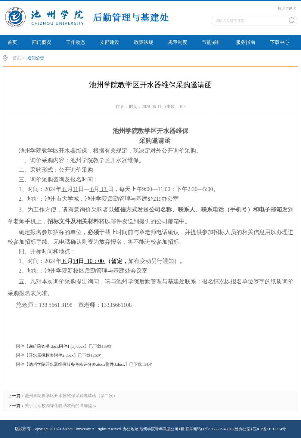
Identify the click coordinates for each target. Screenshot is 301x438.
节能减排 (211, 42)
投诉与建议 (287, 8)
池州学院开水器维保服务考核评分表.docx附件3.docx (77, 364)
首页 (12, 42)
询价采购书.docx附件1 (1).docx (57, 346)
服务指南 (245, 42)
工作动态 (75, 42)
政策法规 (143, 42)
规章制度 (177, 42)
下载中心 (279, 42)
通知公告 (35, 58)
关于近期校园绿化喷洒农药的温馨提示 (60, 405)
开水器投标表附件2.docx (51, 355)
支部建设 (109, 42)
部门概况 (41, 42)
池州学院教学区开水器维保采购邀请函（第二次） (71, 395)
